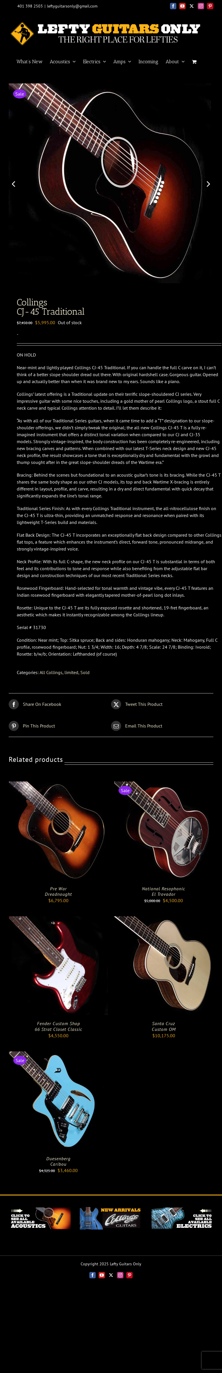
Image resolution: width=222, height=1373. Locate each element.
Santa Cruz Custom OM (164, 1028)
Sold (85, 675)
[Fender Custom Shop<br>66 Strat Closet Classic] (58, 922)
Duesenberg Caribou (58, 1163)
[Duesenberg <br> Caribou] (58, 1057)
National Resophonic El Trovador (163, 893)
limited (71, 675)
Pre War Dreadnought (58, 893)
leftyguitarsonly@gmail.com (72, 6)
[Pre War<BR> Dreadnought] (58, 787)
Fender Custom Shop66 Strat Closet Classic (58, 1028)
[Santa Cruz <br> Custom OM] (163, 922)
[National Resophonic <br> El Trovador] (163, 787)
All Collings (51, 675)
